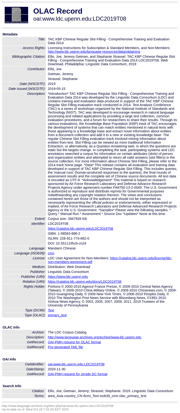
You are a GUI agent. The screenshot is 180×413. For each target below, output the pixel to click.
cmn (51, 253)
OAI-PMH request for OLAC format (74, 342)
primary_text (57, 315)
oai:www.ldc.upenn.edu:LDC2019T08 (76, 364)
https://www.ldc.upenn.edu (68, 277)
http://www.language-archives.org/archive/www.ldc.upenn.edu (94, 337)
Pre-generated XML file (65, 347)
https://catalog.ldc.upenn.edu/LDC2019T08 (80, 228)
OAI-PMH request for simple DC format (77, 374)
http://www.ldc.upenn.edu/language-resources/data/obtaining (94, 52)
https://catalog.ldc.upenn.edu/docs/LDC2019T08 (84, 281)
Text (51, 310)
